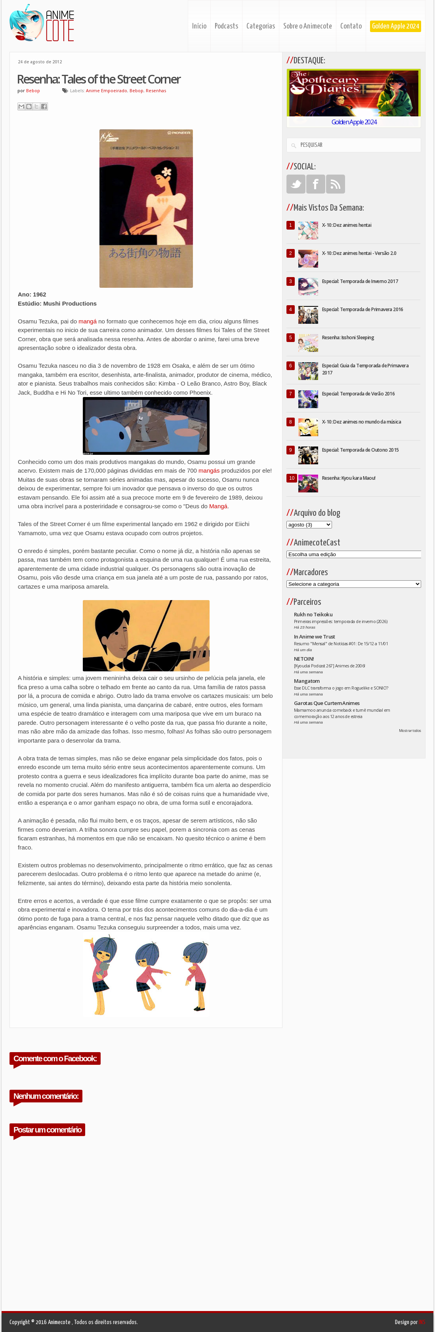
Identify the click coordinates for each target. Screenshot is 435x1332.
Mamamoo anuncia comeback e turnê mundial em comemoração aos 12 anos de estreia (342, 713)
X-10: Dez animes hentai (346, 225)
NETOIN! (304, 658)
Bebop (136, 90)
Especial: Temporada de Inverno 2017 (360, 281)
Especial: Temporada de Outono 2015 (360, 450)
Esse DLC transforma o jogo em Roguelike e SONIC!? (341, 688)
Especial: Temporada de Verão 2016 (358, 393)
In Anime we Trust (314, 636)
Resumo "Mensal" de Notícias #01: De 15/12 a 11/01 (341, 643)
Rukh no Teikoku (313, 614)
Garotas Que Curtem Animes (327, 703)
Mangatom (307, 680)
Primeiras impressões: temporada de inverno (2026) (340, 621)
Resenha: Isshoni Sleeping (348, 337)
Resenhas (156, 90)
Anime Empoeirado (106, 90)
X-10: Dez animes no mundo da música (361, 421)
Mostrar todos (410, 730)
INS (422, 1322)
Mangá (218, 506)
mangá (87, 321)
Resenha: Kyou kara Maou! (349, 478)
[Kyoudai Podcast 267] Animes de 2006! (329, 666)
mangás (208, 470)
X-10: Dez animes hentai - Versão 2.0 (359, 253)
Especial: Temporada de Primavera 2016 (362, 309)
